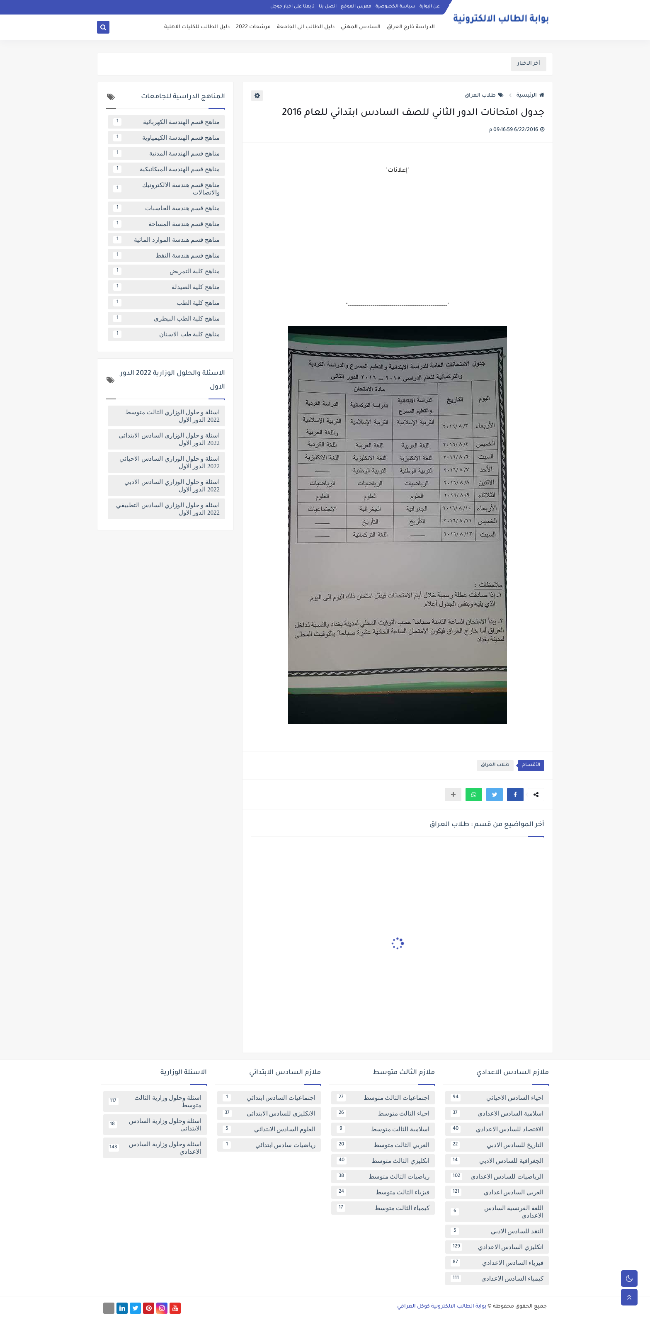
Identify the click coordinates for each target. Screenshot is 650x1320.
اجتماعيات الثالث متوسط (383, 1097)
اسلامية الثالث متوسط (383, 1129)
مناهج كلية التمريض (166, 271)
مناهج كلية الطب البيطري (166, 318)
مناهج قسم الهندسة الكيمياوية (166, 137)
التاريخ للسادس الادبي (497, 1145)
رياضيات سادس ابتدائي (269, 1145)
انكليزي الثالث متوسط (383, 1160)
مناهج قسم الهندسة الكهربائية (166, 122)
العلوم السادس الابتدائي (269, 1129)
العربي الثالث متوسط (383, 1145)
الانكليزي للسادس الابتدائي (269, 1113)
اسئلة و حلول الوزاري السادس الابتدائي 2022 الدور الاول (169, 439)
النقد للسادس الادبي (497, 1231)
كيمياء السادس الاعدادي (497, 1278)
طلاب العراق (484, 96)
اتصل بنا (328, 6)
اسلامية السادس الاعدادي (497, 1113)
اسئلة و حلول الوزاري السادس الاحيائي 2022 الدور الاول (169, 462)
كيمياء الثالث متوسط (383, 1208)
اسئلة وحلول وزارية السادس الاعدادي (155, 1148)
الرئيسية (530, 96)
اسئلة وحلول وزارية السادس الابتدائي (155, 1125)
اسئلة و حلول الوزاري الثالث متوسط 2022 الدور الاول (172, 416)
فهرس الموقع (356, 6)
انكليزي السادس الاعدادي (497, 1247)
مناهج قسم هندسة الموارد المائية (166, 239)
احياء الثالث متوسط (383, 1113)
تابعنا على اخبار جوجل (292, 6)
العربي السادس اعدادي (497, 1192)
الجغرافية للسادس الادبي (497, 1160)
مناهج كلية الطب (166, 302)
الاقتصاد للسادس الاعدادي (497, 1129)
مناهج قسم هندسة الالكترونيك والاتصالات (166, 189)
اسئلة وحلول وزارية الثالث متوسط (155, 1101)
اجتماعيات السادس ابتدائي (269, 1097)
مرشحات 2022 (253, 27)
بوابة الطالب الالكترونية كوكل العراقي (441, 1307)
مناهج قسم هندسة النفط (166, 255)
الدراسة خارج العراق (411, 27)
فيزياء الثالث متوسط (383, 1192)
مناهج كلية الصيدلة (166, 287)
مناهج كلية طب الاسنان (166, 334)
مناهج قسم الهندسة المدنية (166, 153)
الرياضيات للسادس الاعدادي (497, 1176)
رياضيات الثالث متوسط (383, 1176)
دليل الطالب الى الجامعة (306, 27)
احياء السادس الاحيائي (497, 1097)
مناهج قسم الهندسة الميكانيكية (166, 169)
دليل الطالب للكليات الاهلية (197, 27)
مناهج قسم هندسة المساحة (166, 224)
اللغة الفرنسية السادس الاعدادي (497, 1212)
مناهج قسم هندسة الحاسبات (166, 208)
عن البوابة (430, 6)
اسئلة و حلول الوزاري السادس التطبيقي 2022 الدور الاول (168, 509)
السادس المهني (361, 27)
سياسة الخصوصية (395, 6)
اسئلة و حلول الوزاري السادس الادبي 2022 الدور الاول (172, 486)
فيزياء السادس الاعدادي (497, 1263)
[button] (515, 794)
